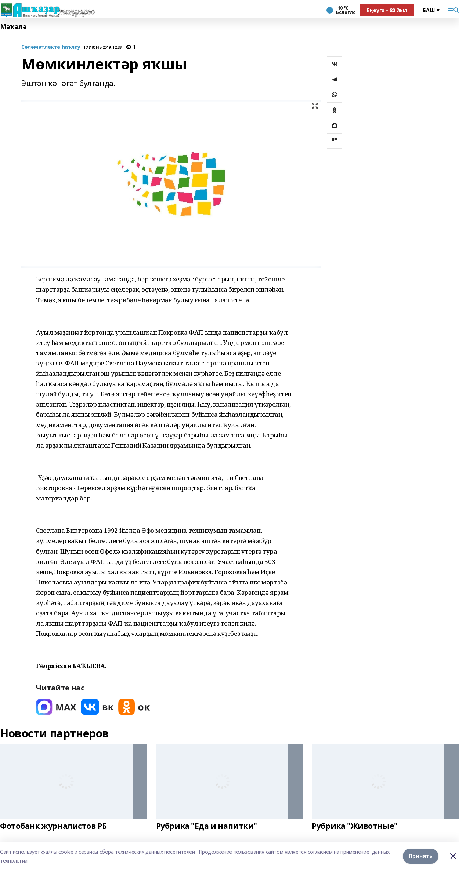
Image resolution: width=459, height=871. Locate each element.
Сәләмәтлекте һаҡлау (50, 47)
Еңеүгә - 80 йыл (386, 10)
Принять (421, 856)
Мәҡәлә (13, 26)
